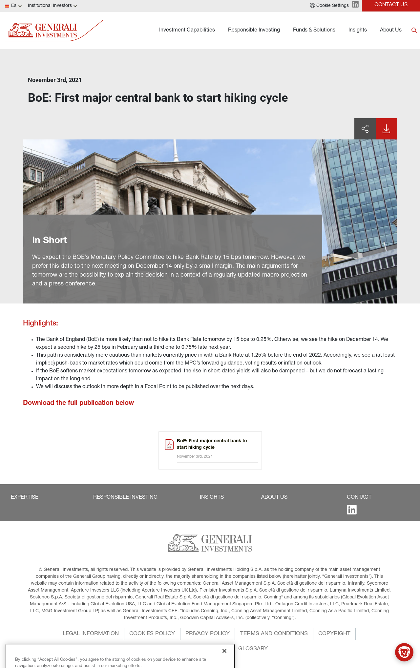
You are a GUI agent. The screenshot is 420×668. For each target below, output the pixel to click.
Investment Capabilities (187, 30)
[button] (329, 6)
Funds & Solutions (314, 30)
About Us (391, 30)
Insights (357, 30)
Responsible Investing (254, 30)
